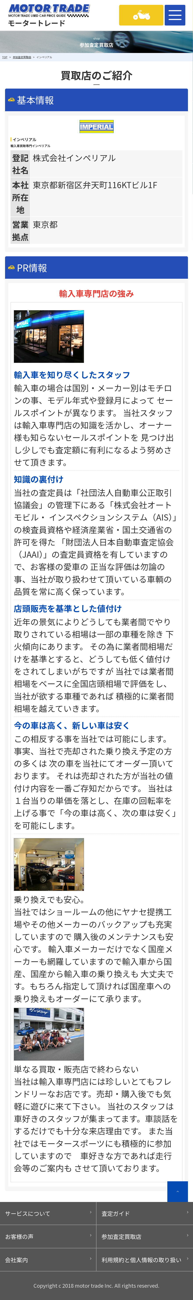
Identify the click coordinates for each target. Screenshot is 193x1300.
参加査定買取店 (22, 57)
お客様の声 (19, 1236)
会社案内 (16, 1260)
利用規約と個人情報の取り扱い (141, 1260)
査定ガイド (116, 1213)
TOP (4, 57)
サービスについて (27, 1213)
